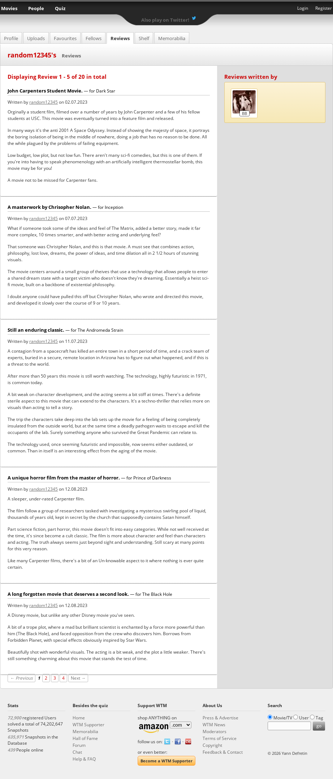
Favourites (65, 38)
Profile (11, 38)
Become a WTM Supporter (166, 760)
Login (302, 8)
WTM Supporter (88, 725)
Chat (77, 752)
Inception (114, 207)
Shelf (144, 38)
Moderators (214, 731)
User (304, 718)
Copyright (212, 745)
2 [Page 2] (46, 678)
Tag (319, 718)
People (36, 8)
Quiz (60, 8)
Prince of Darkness (152, 478)
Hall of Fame (85, 738)
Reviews (120, 38)
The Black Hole (157, 594)
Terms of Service (220, 738)
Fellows (93, 38)
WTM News (214, 725)
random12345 (43, 102)
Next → (78, 678)
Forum (79, 745)
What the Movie (166, 9)
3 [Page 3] (54, 678)
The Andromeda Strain (100, 330)
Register (323, 8)
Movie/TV (282, 718)
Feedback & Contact (223, 752)
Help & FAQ (84, 759)
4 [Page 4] (63, 678)
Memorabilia (171, 38)
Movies (9, 8)
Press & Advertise (220, 718)
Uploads (36, 38)
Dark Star (105, 91)
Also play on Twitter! (165, 20)
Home (79, 718)
